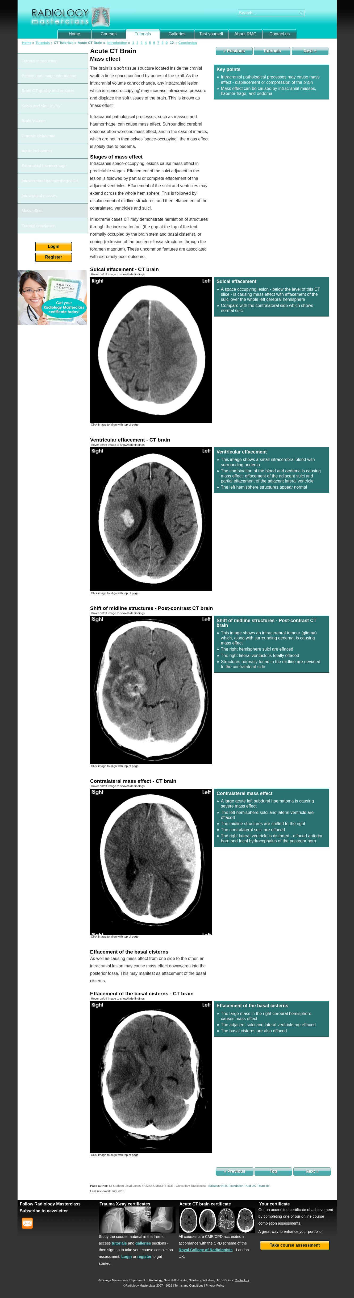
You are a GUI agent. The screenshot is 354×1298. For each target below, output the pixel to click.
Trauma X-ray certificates (124, 1204)
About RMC (245, 34)
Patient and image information (44, 65)
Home (74, 34)
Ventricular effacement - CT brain (130, 440)
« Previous (234, 51)
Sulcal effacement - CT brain (124, 269)
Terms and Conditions (188, 1285)
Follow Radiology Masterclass (50, 1204)
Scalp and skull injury (38, 80)
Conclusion (187, 43)
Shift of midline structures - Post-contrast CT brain (151, 608)
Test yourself (211, 34)
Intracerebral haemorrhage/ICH (45, 120)
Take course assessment (295, 1245)
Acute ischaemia (34, 104)
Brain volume (32, 88)
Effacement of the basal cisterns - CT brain (142, 993)
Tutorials (143, 34)
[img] (151, 350)
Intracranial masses (37, 127)
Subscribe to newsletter (44, 1211)
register (144, 1256)
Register (53, 170)
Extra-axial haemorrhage (40, 112)
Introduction (117, 43)
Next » (310, 51)
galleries (143, 1243)
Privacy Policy (215, 1285)
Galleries (177, 34)
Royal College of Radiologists (206, 1250)
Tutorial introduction (37, 57)
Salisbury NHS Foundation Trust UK (232, 1185)
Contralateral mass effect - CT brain (133, 781)
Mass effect (30, 135)
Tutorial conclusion (36, 143)
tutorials (119, 1243)
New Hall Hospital (175, 1280)
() (263, 1185)
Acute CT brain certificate (205, 1204)
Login (54, 160)
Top (273, 1171)
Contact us (279, 34)
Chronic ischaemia (36, 96)
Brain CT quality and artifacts (44, 73)
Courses (109, 34)
